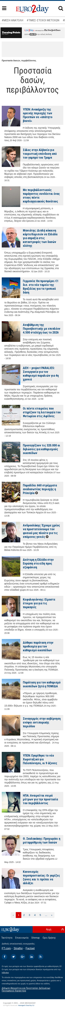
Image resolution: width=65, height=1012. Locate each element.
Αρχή (48, 929)
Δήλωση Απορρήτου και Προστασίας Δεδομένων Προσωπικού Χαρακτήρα (26, 989)
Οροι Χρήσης (49, 937)
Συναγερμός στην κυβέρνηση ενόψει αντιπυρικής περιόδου (42, 722)
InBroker (5, 972)
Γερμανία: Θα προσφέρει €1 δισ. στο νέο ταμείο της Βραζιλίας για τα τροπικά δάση (40, 286)
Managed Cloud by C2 (26, 1005)
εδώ (33, 34)
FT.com (6, 948)
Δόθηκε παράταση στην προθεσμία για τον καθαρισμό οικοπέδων (38, 646)
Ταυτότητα (6, 937)
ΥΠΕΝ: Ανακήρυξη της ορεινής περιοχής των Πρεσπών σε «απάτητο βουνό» (37, 115)
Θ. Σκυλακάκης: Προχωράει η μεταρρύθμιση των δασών (41, 840)
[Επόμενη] (51, 915)
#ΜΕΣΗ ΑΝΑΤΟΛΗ (12, 20)
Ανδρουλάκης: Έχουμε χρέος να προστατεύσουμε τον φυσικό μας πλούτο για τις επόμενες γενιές (41, 531)
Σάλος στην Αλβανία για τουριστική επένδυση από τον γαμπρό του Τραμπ (40, 153)
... (46, 914)
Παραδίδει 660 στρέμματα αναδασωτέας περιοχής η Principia (40, 489)
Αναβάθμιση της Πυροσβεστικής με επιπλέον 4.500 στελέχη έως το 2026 (41, 328)
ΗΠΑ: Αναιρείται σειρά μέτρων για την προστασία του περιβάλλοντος (40, 799)
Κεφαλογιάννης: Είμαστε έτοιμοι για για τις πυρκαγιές (39, 603)
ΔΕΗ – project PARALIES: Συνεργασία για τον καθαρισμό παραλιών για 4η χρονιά (41, 373)
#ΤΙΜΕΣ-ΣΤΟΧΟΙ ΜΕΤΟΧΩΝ (43, 20)
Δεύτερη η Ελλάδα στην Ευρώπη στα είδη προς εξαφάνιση (38, 563)
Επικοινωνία (21, 937)
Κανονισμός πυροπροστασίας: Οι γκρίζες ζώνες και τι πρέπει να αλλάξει (41, 877)
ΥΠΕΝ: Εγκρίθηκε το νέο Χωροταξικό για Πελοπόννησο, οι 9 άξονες (40, 759)
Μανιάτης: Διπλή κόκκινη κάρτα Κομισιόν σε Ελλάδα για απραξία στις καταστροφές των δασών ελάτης (40, 238)
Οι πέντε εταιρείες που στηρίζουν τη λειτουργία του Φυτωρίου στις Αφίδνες (42, 412)
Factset (30, 948)
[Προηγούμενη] (13, 915)
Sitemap (35, 937)
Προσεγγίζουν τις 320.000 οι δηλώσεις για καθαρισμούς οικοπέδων (41, 449)
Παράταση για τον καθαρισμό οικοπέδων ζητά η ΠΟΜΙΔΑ (41, 684)
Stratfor (18, 948)
